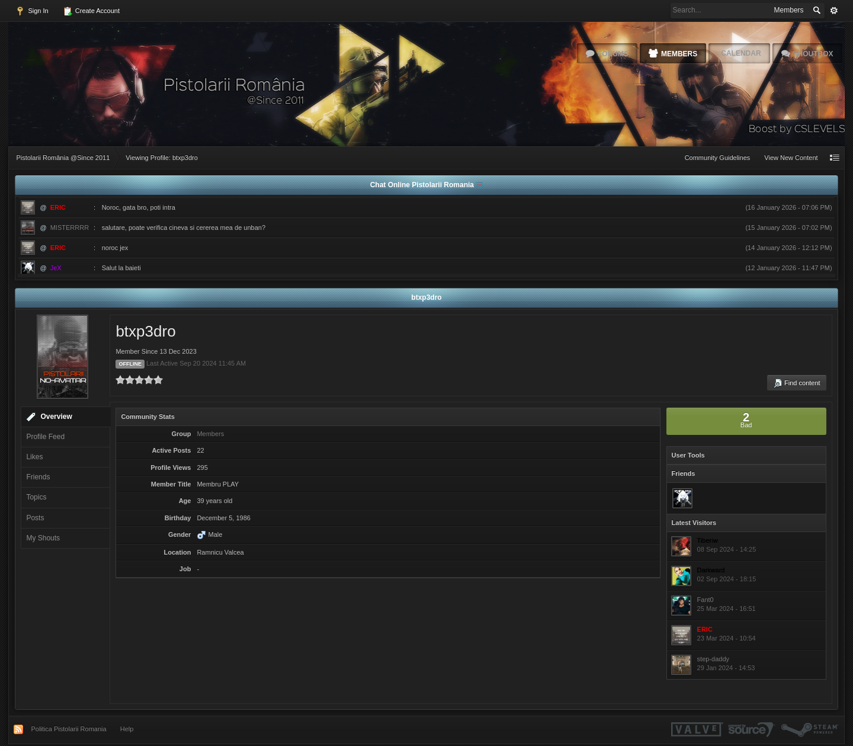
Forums (613, 54)
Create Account (91, 11)
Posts (35, 518)
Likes (34, 457)
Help (127, 728)
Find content (796, 383)
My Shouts (43, 538)
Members (679, 54)
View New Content (790, 157)
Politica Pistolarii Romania (68, 728)
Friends (38, 477)
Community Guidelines (718, 157)
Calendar (741, 53)
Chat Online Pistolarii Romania (423, 185)
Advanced (834, 10)
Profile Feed (45, 437)
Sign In (31, 11)
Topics (36, 497)
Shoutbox (813, 54)
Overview (56, 416)
